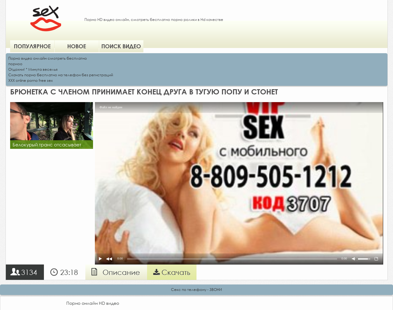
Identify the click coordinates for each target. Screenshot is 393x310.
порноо (15, 64)
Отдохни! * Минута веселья (32, 69)
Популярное (32, 46)
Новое (76, 46)
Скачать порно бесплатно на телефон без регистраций (60, 75)
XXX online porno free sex (30, 80)
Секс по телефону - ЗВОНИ (196, 289)
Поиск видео (121, 46)
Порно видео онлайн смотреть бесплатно (47, 58)
